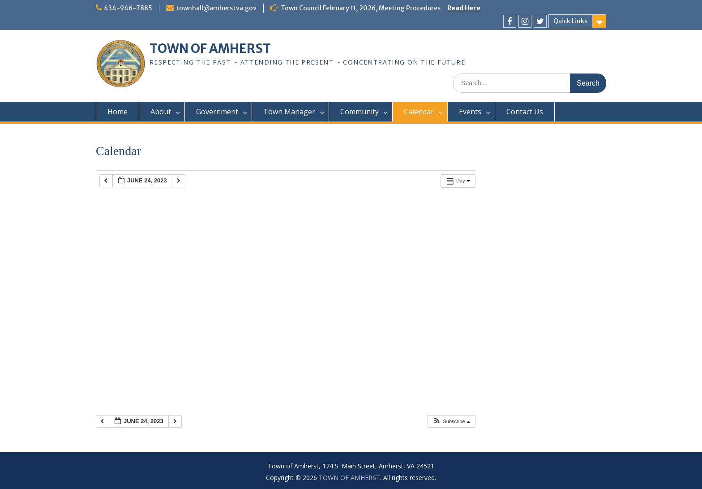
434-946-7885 (128, 8)
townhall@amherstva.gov (216, 8)
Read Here (463, 8)
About (160, 112)
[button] (451, 421)
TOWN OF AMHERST (210, 48)
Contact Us (524, 112)
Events (470, 112)
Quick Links (570, 21)
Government (217, 112)
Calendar (419, 112)
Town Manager (289, 112)
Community (359, 112)
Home (117, 112)
